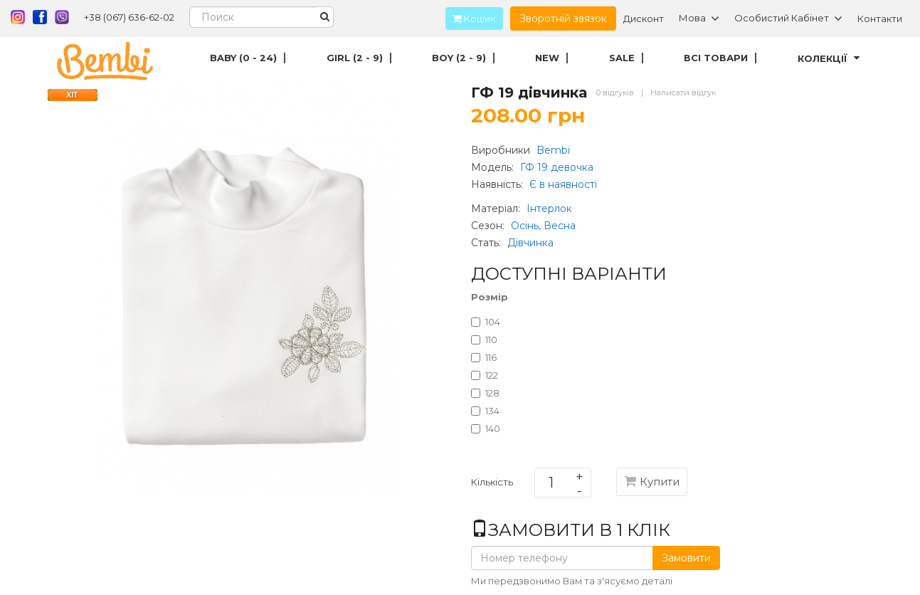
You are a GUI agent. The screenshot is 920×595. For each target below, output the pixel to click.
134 (485, 410)
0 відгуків (615, 93)
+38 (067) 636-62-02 (129, 17)
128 (485, 393)
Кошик (470, 18)
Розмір (489, 296)
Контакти (879, 18)
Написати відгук (683, 93)
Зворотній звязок (563, 18)
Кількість (492, 485)
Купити (652, 481)
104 (485, 321)
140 (485, 428)
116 (484, 357)
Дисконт (643, 18)
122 (484, 375)
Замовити (686, 558)
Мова (699, 18)
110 (484, 339)
